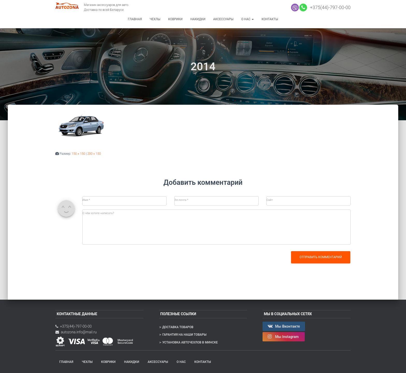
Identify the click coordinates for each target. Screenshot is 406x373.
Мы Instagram (284, 336)
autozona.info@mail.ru (76, 332)
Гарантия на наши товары (184, 334)
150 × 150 (78, 154)
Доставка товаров (177, 327)
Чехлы (155, 19)
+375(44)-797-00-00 (329, 7)
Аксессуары (223, 19)
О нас (247, 19)
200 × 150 (94, 154)
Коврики (175, 19)
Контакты (270, 19)
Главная (135, 19)
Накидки (197, 19)
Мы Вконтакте (284, 326)
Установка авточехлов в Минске (190, 342)
